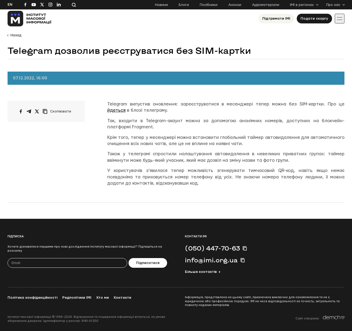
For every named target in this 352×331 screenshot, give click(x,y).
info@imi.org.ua (211, 260)
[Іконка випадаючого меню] (339, 18)
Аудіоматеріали (265, 5)
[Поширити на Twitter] (36, 111)
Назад (16, 35)
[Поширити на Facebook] (20, 111)
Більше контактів (201, 272)
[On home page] (29, 18)
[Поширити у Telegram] (28, 111)
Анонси (234, 5)
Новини (161, 5)
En (10, 4)
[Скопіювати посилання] (58, 111)
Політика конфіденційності (32, 298)
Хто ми (102, 298)
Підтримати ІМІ (276, 18)
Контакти (122, 298)
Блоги (184, 5)
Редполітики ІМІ (76, 298)
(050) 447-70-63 (212, 248)
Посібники (209, 5)
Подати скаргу (314, 18)
